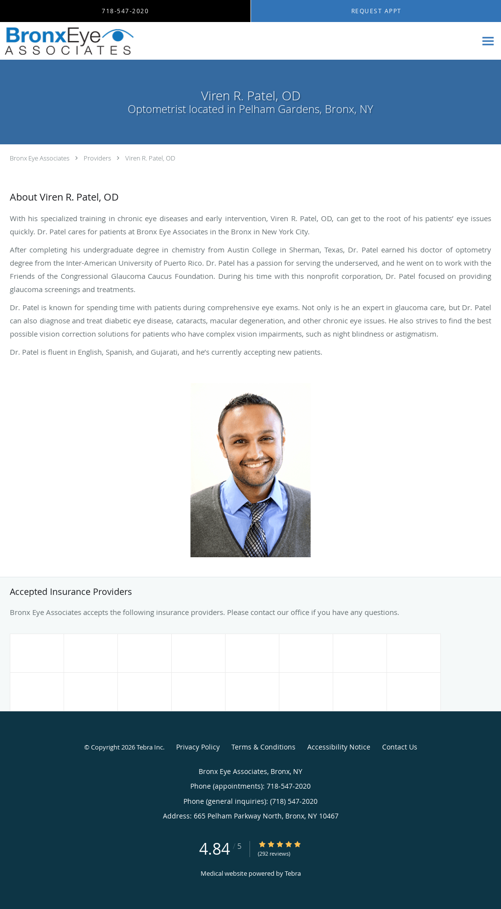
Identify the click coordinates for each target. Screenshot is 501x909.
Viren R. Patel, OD (150, 158)
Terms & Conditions (263, 746)
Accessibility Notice (338, 746)
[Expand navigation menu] (488, 41)
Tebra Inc (150, 747)
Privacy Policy (198, 746)
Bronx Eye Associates (39, 158)
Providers (97, 158)
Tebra (293, 873)
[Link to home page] (67, 41)
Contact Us (399, 746)
